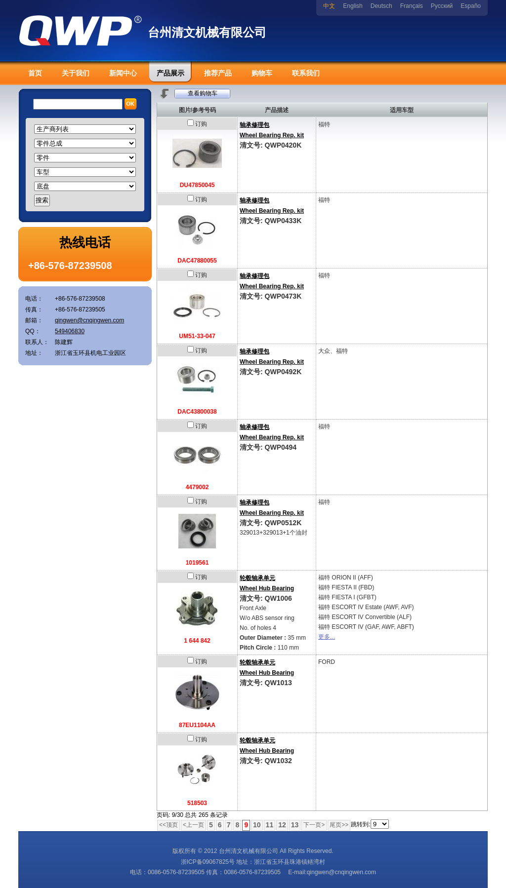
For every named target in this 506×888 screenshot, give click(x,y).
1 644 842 (197, 640)
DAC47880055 (196, 260)
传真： (34, 309)
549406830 (69, 331)
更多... (326, 636)
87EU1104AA (197, 725)
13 (295, 825)
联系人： (37, 342)
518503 (197, 803)
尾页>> (339, 824)
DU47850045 (197, 185)
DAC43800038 (196, 411)
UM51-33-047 (197, 336)
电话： (34, 298)
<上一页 (193, 824)
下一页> (314, 824)
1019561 (197, 562)
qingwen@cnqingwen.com (89, 320)
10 (257, 825)
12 (282, 825)
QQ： (33, 331)
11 (270, 825)
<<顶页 (168, 824)
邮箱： (34, 320)
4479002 (197, 487)
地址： (34, 352)
